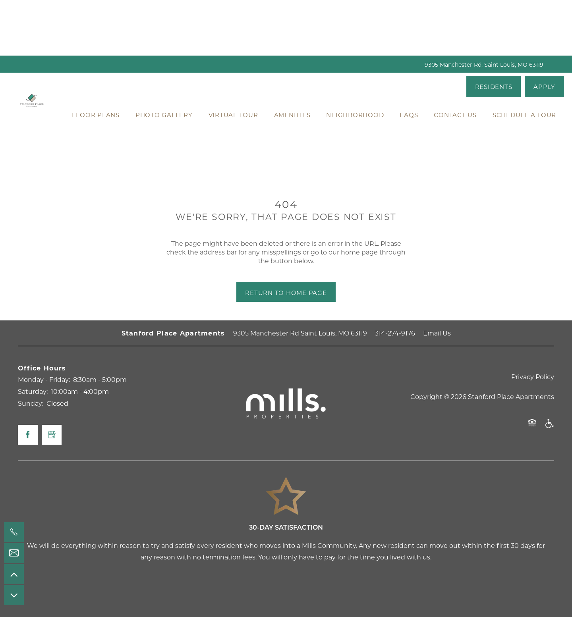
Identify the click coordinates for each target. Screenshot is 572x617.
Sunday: (30, 403)
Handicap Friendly (549, 427)
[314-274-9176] (14, 532)
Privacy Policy (532, 376)
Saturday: (33, 391)
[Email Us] (14, 553)
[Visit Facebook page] (28, 435)
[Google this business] (52, 435)
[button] (493, 86)
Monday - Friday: (44, 379)
